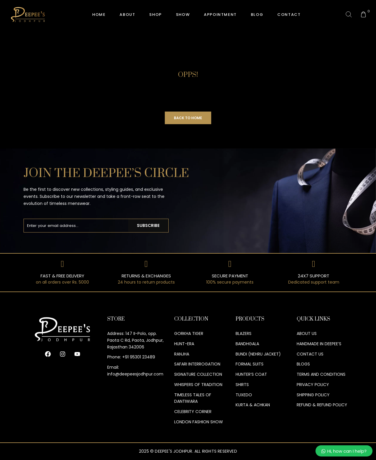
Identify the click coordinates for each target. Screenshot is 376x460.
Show (183, 14)
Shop (155, 14)
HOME (98, 14)
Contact (289, 14)
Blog (257, 14)
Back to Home (188, 117)
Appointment (220, 14)
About (127, 14)
